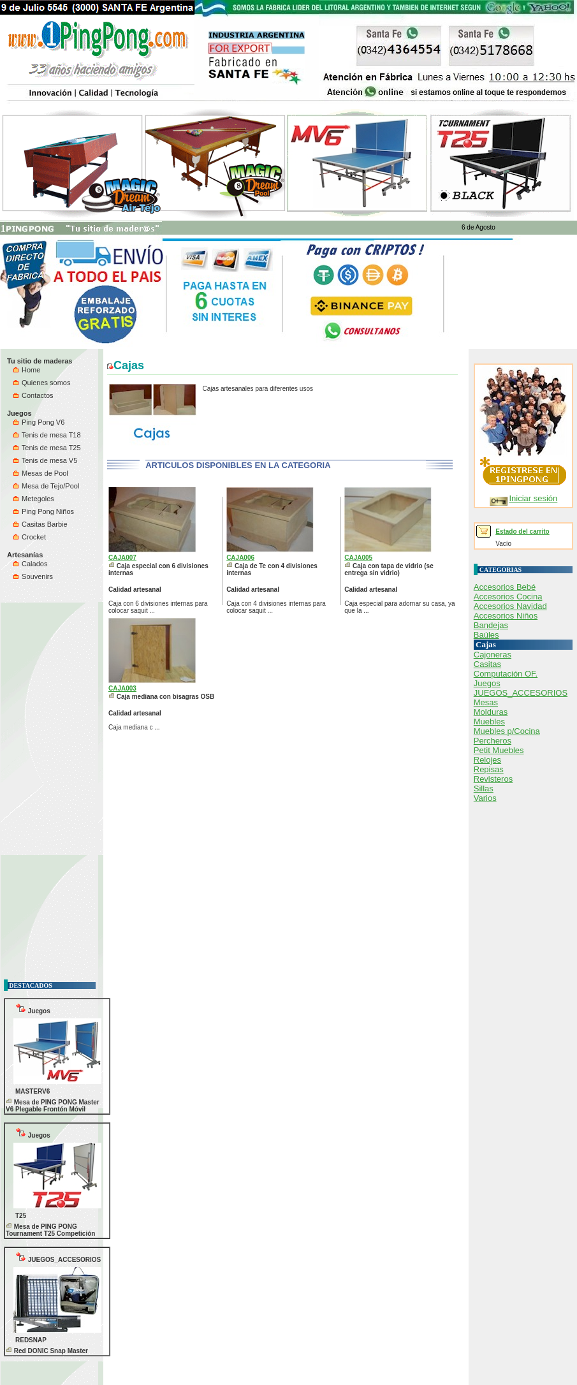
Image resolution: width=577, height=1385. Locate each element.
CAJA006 (240, 557)
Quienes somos (41, 382)
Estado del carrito (522, 531)
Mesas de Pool (40, 473)
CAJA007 (122, 557)
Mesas (486, 702)
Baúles (486, 635)
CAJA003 (122, 688)
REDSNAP (31, 1340)
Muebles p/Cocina (507, 731)
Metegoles (33, 498)
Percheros (492, 740)
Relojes (487, 760)
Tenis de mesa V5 (45, 460)
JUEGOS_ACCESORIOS (58, 1257)
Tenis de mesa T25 (47, 447)
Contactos (33, 395)
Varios (485, 798)
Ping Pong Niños (43, 511)
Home (26, 370)
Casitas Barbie (40, 524)
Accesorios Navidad (510, 606)
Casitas (487, 664)
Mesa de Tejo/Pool (46, 486)
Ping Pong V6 (38, 422)
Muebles (489, 721)
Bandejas (491, 625)
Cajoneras (492, 654)
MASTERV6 (32, 1091)
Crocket (29, 537)
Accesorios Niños (505, 615)
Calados (30, 564)
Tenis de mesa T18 (47, 435)
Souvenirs (33, 576)
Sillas (483, 788)
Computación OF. (505, 673)
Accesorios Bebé (505, 587)
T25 (20, 1215)
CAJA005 (358, 557)
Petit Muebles (499, 750)
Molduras (491, 712)
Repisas (489, 769)
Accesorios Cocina (508, 596)
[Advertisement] (42, 780)
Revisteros (493, 779)
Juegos (32, 1008)
